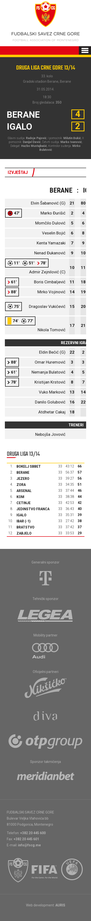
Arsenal (24, 491)
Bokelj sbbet (29, 466)
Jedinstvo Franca (33, 509)
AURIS (60, 905)
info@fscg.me (29, 845)
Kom (20, 497)
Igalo (21, 515)
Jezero (23, 479)
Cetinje (24, 503)
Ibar (20, 521)
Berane (23, 472)
